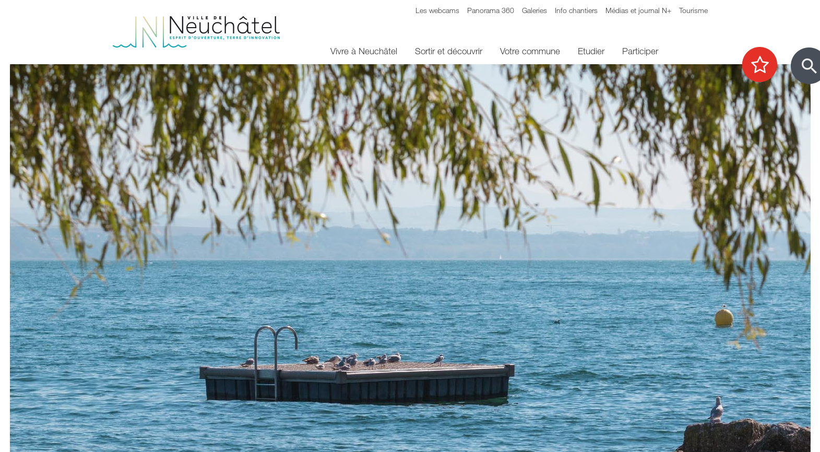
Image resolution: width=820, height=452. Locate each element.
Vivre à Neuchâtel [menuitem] (363, 50)
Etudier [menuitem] (591, 50)
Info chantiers (576, 10)
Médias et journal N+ (638, 10)
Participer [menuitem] (640, 50)
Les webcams (437, 10)
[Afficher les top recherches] (765, 65)
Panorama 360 (490, 10)
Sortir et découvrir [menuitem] (448, 50)
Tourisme (693, 10)
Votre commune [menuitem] (530, 50)
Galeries (534, 10)
